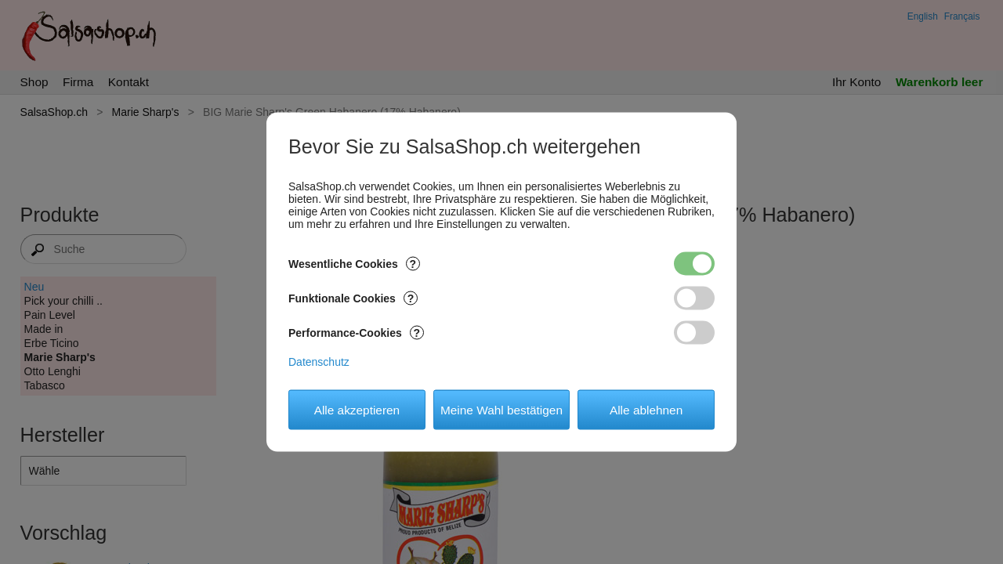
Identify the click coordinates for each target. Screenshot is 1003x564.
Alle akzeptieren (357, 409)
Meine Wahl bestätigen (501, 409)
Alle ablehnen (646, 409)
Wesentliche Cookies (354, 264)
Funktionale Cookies (353, 298)
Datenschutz (318, 362)
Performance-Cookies (356, 333)
